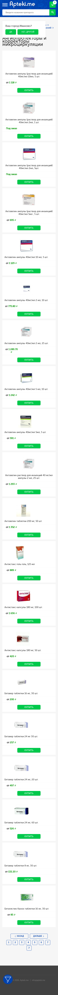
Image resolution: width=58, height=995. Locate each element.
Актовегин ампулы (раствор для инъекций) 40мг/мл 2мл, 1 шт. (29, 121)
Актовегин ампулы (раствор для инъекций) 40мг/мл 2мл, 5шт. (29, 167)
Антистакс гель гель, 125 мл (19, 564)
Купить (28, 90)
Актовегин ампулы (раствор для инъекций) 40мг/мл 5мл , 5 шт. (29, 212)
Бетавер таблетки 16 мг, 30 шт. (21, 693)
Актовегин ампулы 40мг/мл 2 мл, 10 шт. (26, 300)
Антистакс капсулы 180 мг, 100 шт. (23, 607)
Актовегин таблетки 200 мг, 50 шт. (23, 521)
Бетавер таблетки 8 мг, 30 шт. (20, 865)
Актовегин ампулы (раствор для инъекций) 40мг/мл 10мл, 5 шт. (29, 75)
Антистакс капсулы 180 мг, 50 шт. (22, 650)
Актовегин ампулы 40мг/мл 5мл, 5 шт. (25, 432)
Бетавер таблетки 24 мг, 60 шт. (21, 822)
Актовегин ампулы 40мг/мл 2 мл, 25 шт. (26, 343)
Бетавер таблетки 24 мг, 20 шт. (21, 779)
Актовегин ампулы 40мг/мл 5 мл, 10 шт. (26, 389)
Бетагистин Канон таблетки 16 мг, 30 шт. (26, 908)
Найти (52, 12)
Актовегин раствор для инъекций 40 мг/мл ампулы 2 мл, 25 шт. (29, 476)
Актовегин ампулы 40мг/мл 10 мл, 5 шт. (26, 257)
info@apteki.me (38, 980)
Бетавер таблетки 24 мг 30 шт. (21, 736)
